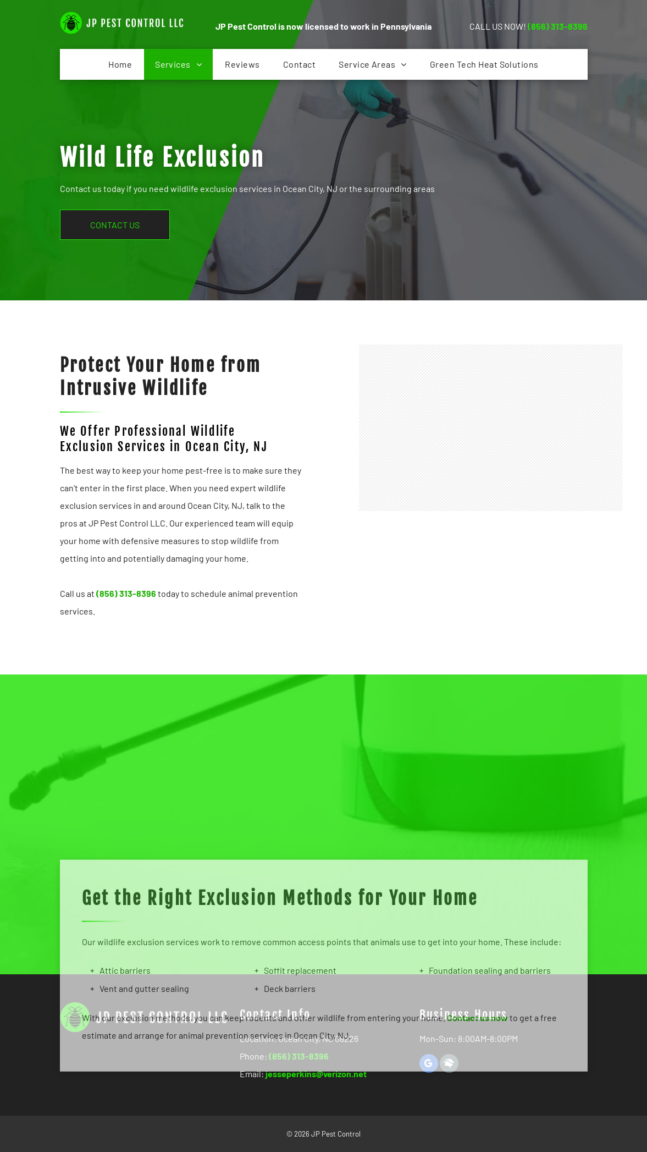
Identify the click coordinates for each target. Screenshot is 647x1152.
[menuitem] (120, 64)
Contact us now (477, 1099)
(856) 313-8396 (558, 26)
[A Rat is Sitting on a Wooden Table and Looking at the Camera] (525, 492)
